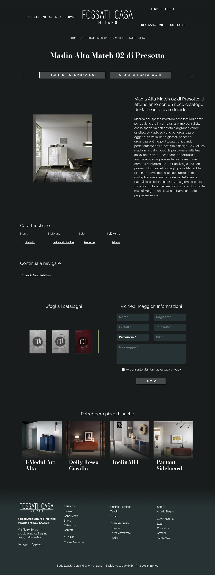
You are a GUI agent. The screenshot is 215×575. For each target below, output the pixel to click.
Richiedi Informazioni (72, 72)
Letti (160, 521)
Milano (116, 239)
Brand (67, 518)
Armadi (161, 530)
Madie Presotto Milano (38, 272)
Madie (119, 35)
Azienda (55, 15)
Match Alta (136, 35)
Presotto (30, 239)
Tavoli (113, 508)
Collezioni (37, 15)
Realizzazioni (152, 23)
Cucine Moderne (74, 539)
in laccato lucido (63, 239)
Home (74, 35)
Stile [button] (82, 231)
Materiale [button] (54, 231)
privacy (176, 367)
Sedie (113, 513)
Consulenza (71, 513)
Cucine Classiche (120, 504)
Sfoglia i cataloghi (140, 72)
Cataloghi (70, 522)
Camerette (163, 535)
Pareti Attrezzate (120, 530)
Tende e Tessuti (163, 7)
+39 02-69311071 (32, 541)
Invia (151, 378)
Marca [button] (24, 231)
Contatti (177, 23)
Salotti (161, 504)
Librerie (115, 525)
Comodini (163, 525)
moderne (89, 239)
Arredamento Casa (96, 35)
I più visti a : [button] (114, 231)
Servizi (70, 15)
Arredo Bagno (165, 508)
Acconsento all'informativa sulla (153, 367)
